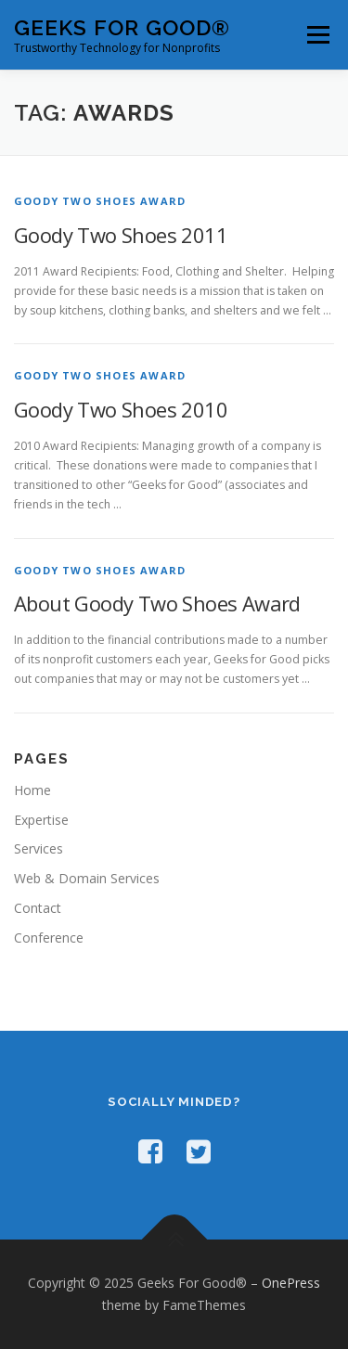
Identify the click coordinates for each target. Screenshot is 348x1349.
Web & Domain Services (87, 878)
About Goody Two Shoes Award (157, 603)
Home (32, 790)
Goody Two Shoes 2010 (120, 409)
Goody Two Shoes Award (100, 201)
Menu (317, 35)
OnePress (291, 1282)
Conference (49, 937)
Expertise (41, 820)
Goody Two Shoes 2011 (120, 235)
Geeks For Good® (122, 27)
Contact (37, 908)
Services (38, 848)
